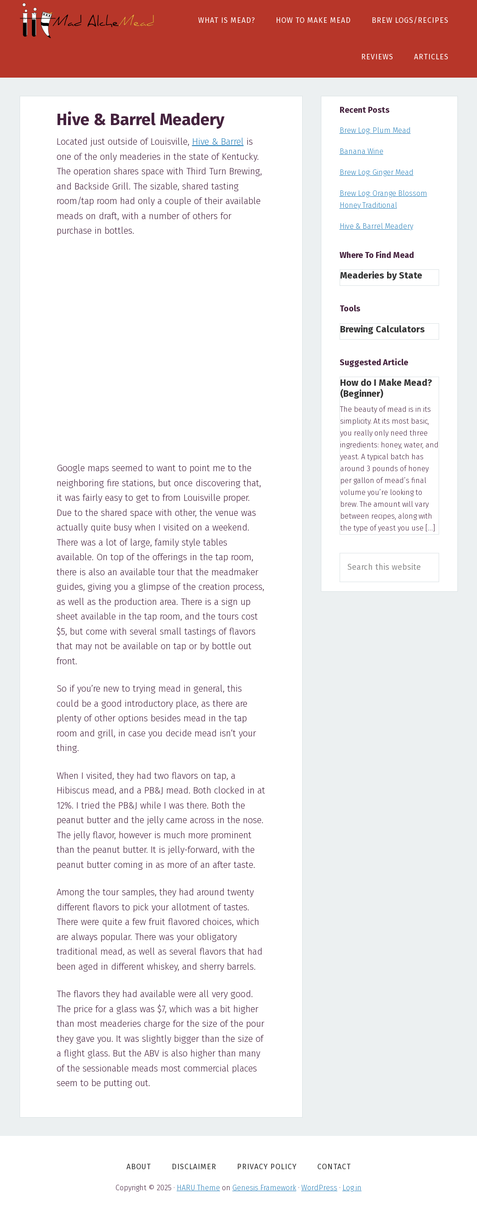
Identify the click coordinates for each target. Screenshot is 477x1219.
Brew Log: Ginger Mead (377, 172)
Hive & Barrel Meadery (376, 226)
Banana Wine (361, 151)
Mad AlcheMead (88, 20)
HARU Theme (198, 1187)
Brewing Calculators (382, 329)
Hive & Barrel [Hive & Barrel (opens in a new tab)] (218, 141)
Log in (352, 1187)
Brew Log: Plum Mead (375, 130)
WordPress (319, 1187)
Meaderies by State (381, 275)
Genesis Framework (264, 1187)
